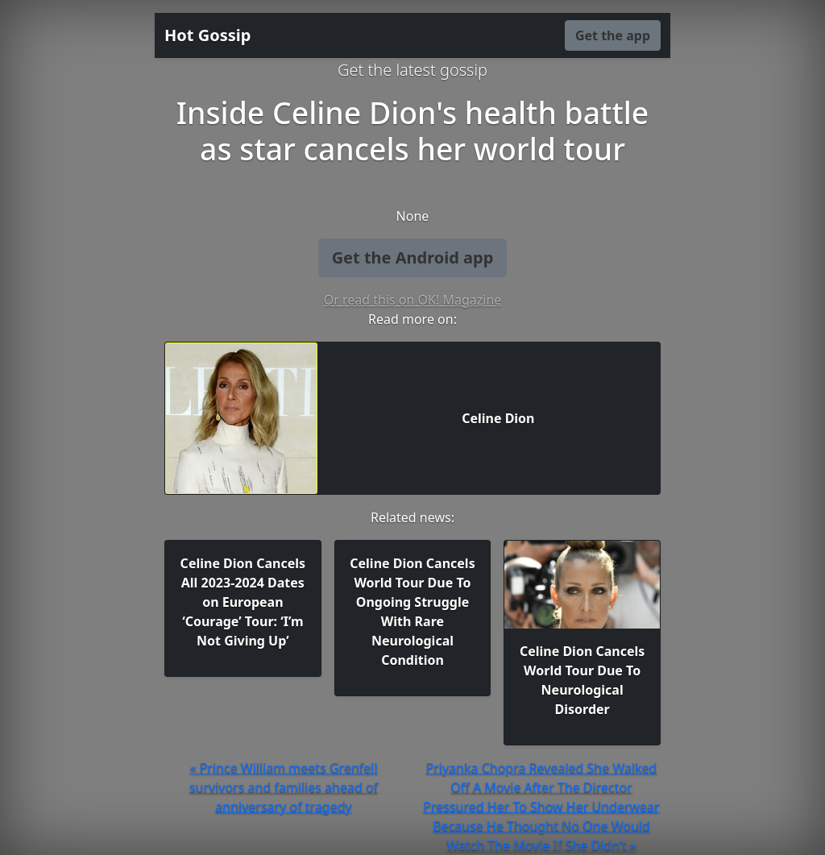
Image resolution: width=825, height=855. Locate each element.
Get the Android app (413, 257)
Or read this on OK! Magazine (413, 300)
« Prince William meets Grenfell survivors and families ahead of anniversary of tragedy (283, 787)
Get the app (612, 35)
